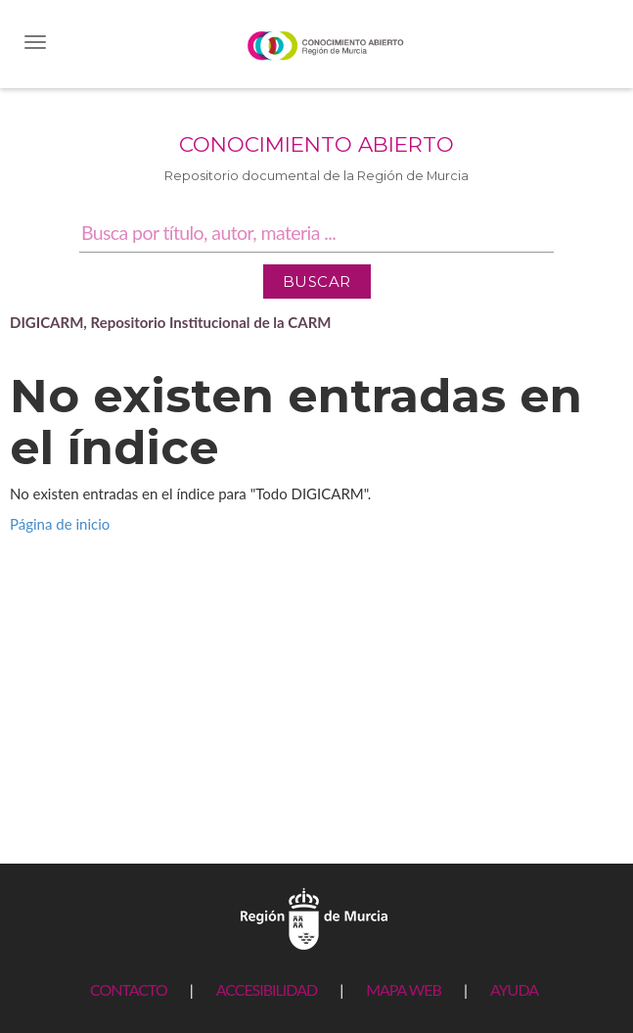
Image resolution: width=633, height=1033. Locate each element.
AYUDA (514, 989)
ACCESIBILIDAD (266, 989)
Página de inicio (60, 524)
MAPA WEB (403, 989)
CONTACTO (128, 989)
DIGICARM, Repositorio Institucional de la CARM (171, 322)
